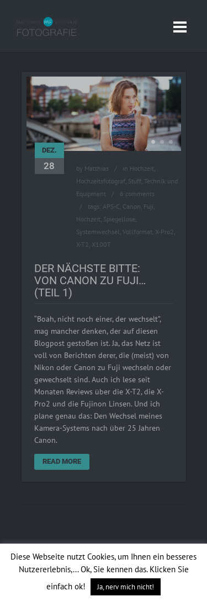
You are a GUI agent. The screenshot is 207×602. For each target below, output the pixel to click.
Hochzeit (142, 168)
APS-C (111, 206)
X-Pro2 (164, 231)
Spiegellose (119, 219)
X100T (101, 244)
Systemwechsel (98, 231)
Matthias (96, 168)
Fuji (148, 206)
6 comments (137, 193)
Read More (62, 461)
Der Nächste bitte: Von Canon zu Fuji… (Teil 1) (90, 280)
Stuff (134, 181)
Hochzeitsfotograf (100, 181)
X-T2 (82, 244)
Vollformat (137, 231)
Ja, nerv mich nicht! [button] (125, 587)
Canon (132, 206)
